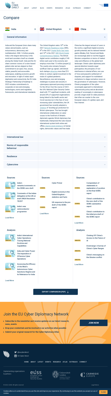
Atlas (72, 7)
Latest (39, 7)
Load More (9, 221)
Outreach (82, 7)
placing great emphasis (54, 129)
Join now (93, 326)
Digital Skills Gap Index (60, 54)
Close (103, 392)
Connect (92, 7)
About (31, 7)
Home (19, 365)
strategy (43, 111)
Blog (47, 7)
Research (64, 7)
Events (54, 7)
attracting (53, 75)
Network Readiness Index (54, 51)
